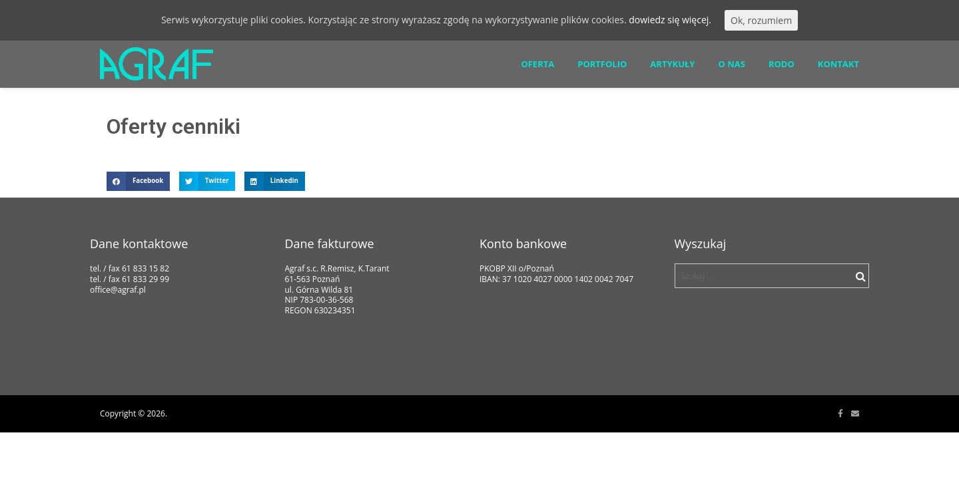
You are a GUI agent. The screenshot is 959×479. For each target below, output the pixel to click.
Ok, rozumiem (761, 20)
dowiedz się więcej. (670, 19)
